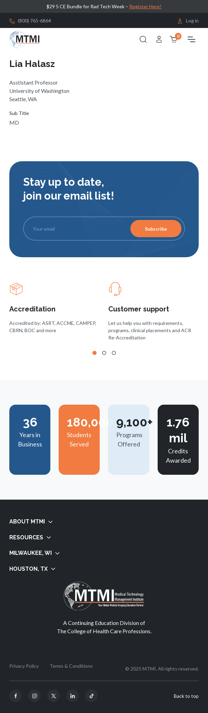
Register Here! (145, 6)
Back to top (186, 696)
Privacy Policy (24, 666)
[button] (104, 522)
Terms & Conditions (71, 666)
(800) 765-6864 (34, 20)
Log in (188, 21)
